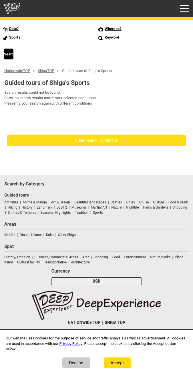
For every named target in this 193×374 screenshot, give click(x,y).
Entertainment (135, 257)
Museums (79, 207)
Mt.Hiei (9, 234)
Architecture (80, 262)
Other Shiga (66, 234)
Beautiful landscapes (90, 202)
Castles (116, 202)
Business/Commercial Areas (56, 257)
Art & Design (60, 202)
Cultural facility (28, 262)
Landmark (44, 207)
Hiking (12, 207)
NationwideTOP (17, 70)
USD (96, 281)
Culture (158, 202)
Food (116, 257)
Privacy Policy (70, 343)
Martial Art (99, 207)
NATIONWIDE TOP (84, 323)
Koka (50, 234)
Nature (116, 207)
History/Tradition (17, 257)
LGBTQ (61, 207)
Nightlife (132, 207)
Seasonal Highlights (55, 212)
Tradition (82, 212)
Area (85, 257)
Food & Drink (178, 202)
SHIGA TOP (115, 323)
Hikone (36, 234)
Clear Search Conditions (96, 140)
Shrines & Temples (22, 212)
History (27, 207)
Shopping (180, 207)
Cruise (144, 202)
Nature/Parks (160, 257)
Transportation (55, 262)
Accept (117, 363)
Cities (130, 202)
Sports (98, 212)
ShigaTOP (46, 70)
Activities (11, 202)
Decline (76, 363)
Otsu (23, 234)
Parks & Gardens (156, 207)
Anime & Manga (35, 202)
